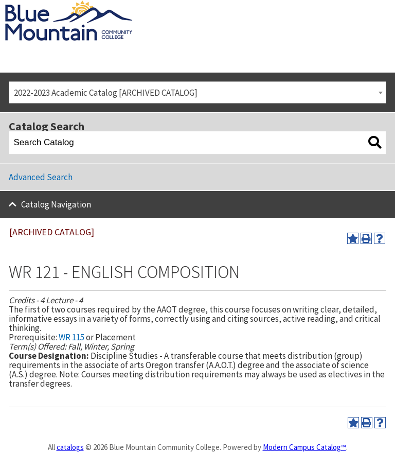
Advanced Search (41, 177)
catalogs (70, 447)
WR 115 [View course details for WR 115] (71, 337)
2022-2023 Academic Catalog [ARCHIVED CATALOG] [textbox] (106, 92)
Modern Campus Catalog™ (304, 447)
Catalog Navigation (56, 204)
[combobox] (197, 92)
